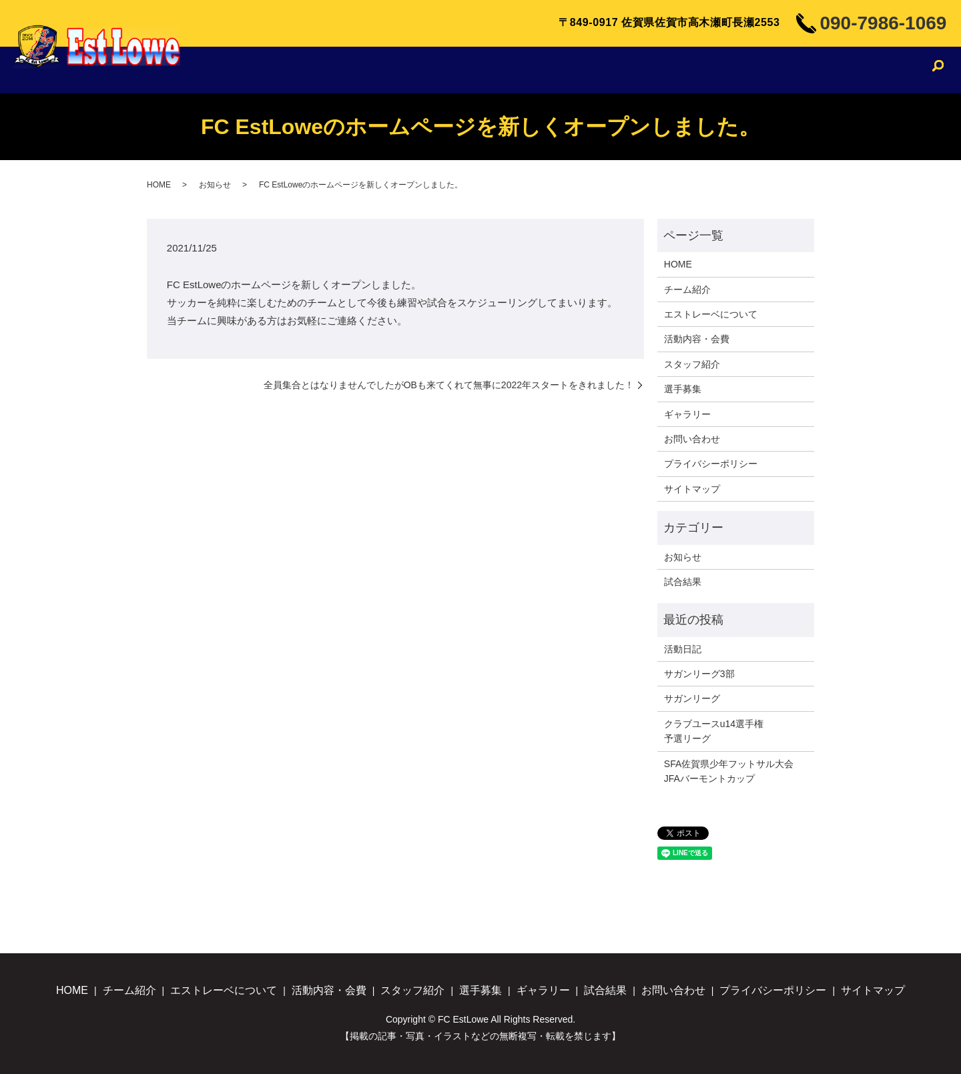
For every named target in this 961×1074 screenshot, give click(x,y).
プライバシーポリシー (710, 463)
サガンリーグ (692, 698)
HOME (285, 69)
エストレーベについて (437, 69)
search (938, 71)
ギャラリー (758, 69)
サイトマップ (692, 489)
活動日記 (682, 649)
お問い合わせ (888, 69)
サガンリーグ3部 (699, 673)
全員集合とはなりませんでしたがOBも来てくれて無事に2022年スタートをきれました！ (449, 385)
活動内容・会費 (544, 69)
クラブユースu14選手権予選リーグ (713, 731)
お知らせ (215, 184)
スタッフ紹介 (628, 69)
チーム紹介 (342, 69)
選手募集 (696, 69)
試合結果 (820, 69)
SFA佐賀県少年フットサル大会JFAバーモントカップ (728, 771)
